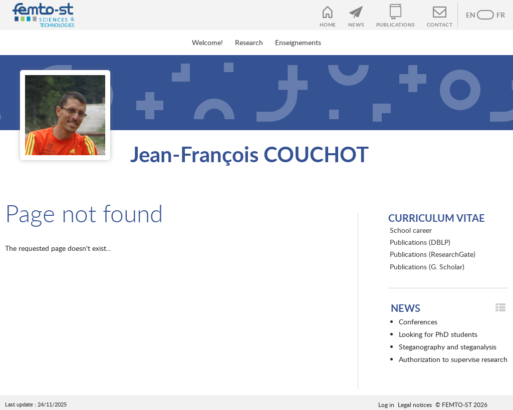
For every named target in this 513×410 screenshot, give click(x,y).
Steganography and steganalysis (447, 346)
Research (249, 42)
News (356, 24)
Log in (386, 404)
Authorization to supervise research (453, 359)
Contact (440, 24)
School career (411, 230)
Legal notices (415, 404)
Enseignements (298, 42)
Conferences (418, 321)
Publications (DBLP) (420, 242)
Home (328, 24)
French (495, 15)
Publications (395, 24)
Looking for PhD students (438, 334)
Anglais (475, 15)
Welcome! (207, 42)
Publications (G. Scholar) (427, 266)
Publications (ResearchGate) (432, 254)
